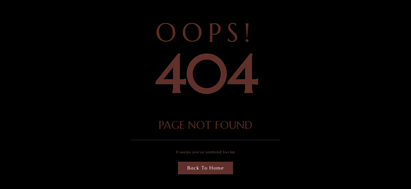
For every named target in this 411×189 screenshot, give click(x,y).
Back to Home (205, 168)
